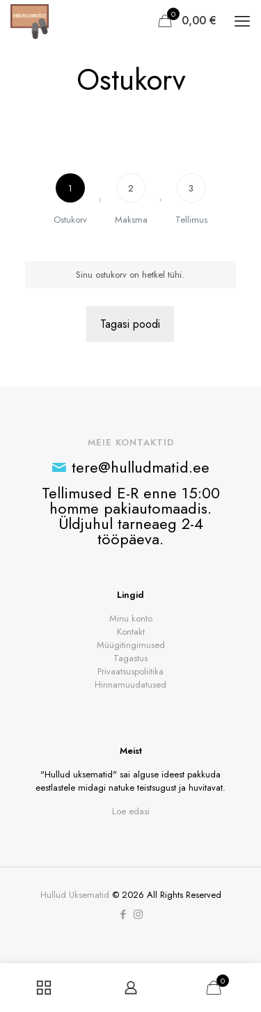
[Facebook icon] (123, 914)
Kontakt (131, 631)
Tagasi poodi (130, 324)
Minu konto (130, 618)
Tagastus (130, 658)
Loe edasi (131, 811)
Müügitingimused (131, 644)
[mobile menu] (242, 21)
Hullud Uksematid (74, 894)
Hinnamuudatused (130, 684)
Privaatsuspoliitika (130, 671)
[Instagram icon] (138, 914)
